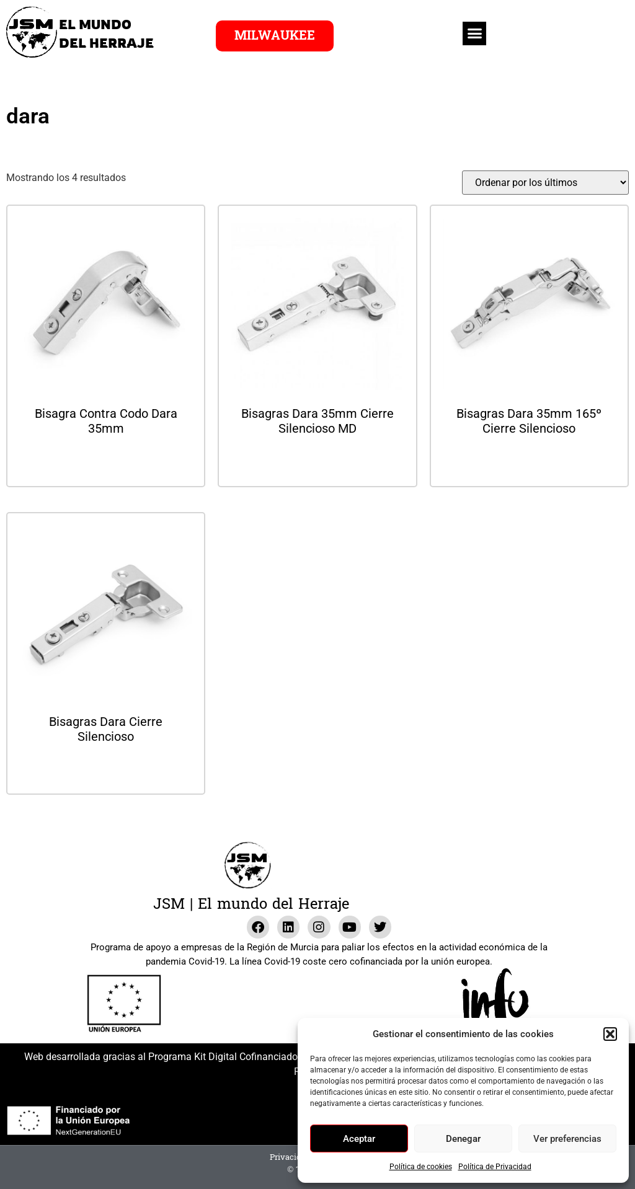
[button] (610, 1034)
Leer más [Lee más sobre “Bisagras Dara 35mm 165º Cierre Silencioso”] (529, 461)
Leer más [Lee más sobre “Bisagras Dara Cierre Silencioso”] (106, 770)
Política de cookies (420, 1166)
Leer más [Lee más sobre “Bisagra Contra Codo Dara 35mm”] (106, 461)
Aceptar (359, 1138)
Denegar (463, 1138)
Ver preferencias (567, 1138)
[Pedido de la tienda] (545, 182)
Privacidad (290, 1157)
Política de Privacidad (494, 1166)
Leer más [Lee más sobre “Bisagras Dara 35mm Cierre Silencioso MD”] (317, 461)
